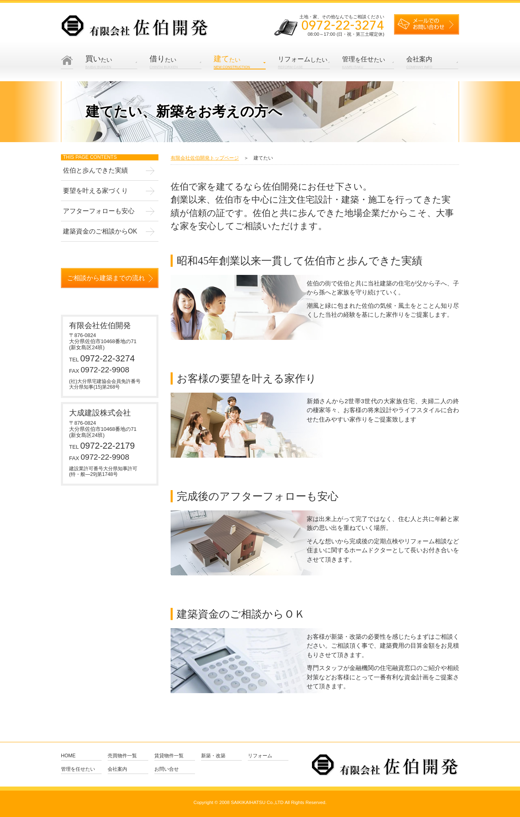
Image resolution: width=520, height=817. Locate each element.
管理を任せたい (78, 769)
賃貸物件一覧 (169, 756)
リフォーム (260, 756)
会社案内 (117, 769)
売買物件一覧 (122, 756)
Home (68, 756)
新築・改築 (213, 756)
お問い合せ (166, 769)
